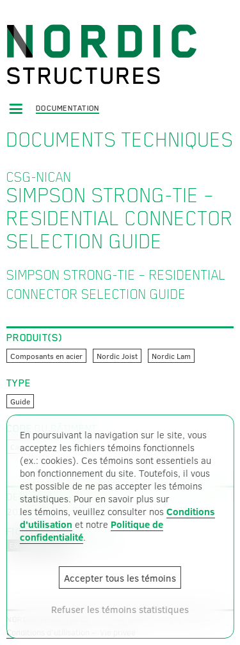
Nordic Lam (171, 356)
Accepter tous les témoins (120, 577)
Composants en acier (46, 356)
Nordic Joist (117, 356)
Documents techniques (120, 139)
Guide (20, 401)
